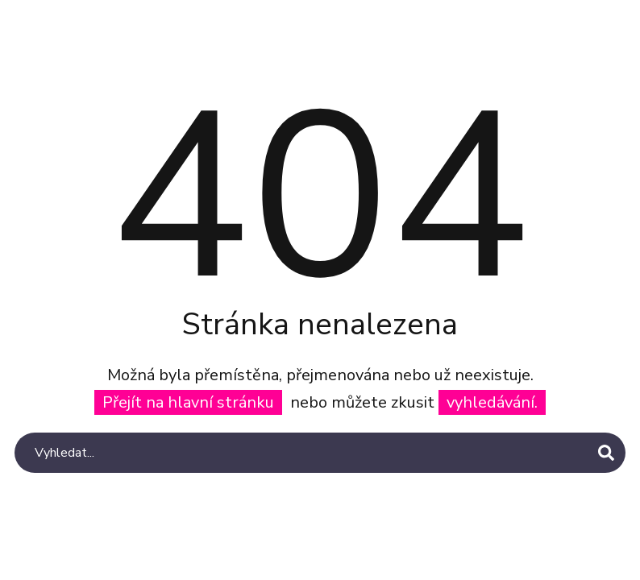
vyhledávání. (492, 402)
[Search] (320, 453)
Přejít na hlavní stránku (188, 402)
